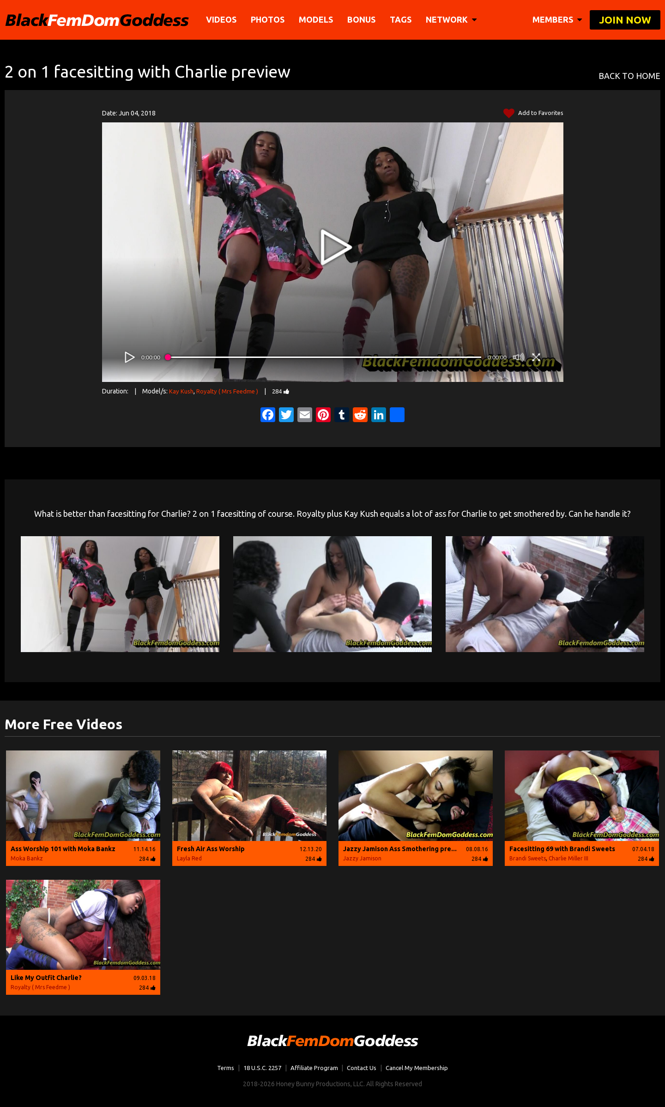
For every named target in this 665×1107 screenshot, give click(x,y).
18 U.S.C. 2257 (258, 1067)
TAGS (401, 19)
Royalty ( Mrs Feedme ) (230, 391)
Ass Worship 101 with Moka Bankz (63, 849)
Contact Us (362, 1067)
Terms (220, 1067)
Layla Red (189, 858)
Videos (221, 19)
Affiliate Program (313, 1067)
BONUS (362, 19)
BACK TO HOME (629, 76)
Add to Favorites (532, 114)
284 (285, 391)
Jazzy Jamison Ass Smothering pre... (400, 849)
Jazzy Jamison (362, 858)
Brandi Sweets (527, 858)
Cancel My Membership (420, 1067)
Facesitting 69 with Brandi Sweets (562, 849)
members (557, 19)
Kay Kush (182, 391)
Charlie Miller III (568, 858)
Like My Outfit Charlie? (46, 977)
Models (316, 19)
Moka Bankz (27, 858)
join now (625, 19)
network (451, 19)
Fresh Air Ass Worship (211, 849)
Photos (268, 19)
